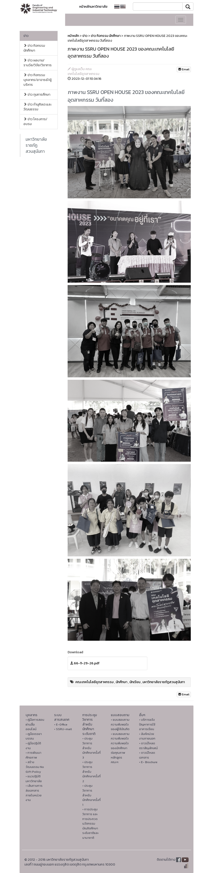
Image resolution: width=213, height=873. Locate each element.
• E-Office (60, 724)
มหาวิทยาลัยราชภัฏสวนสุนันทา (36, 145)
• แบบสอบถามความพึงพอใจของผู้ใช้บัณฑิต (120, 724)
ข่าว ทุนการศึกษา (36, 94)
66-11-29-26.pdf (86, 663)
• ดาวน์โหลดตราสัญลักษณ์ (148, 745)
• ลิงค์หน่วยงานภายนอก (147, 736)
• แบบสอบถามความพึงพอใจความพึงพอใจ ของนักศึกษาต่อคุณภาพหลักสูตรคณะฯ (120, 748)
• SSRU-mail (63, 729)
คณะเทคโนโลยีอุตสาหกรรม (94, 682)
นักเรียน (134, 682)
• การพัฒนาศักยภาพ (33, 755)
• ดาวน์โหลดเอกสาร (147, 755)
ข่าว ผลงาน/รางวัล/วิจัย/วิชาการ (37, 63)
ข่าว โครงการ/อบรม (35, 122)
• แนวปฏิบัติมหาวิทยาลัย (34, 778)
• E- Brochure (148, 762)
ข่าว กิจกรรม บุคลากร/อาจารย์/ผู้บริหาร (37, 80)
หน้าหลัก (73, 35)
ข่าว (25, 35)
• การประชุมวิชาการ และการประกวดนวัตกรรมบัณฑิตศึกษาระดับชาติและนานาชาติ (90, 823)
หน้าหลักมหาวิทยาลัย (93, 6)
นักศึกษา (121, 682)
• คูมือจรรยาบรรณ (34, 736)
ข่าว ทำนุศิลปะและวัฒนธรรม (37, 107)
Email (183, 69)
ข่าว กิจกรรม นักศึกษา (34, 48)
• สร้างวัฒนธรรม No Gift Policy (35, 767)
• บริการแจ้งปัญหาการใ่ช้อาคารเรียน (147, 724)
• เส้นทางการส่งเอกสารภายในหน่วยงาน (34, 792)
